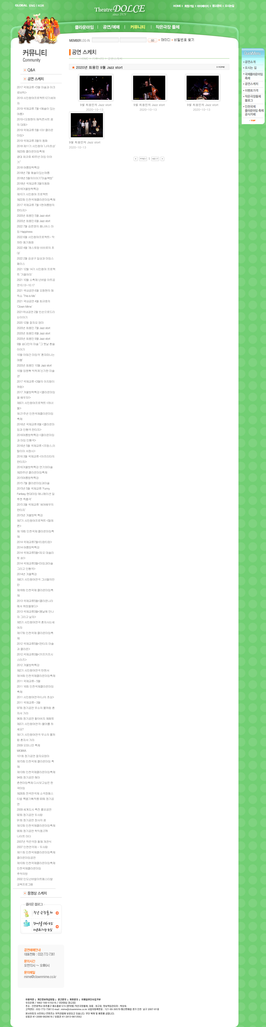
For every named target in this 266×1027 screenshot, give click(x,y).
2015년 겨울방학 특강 (30, 515)
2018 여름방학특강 (28, 167)
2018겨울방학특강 (27, 189)
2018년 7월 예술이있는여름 (33, 173)
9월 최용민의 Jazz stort (95, 105)
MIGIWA (21, 751)
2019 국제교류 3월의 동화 (32, 141)
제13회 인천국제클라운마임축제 (36, 772)
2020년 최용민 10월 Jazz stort (34, 365)
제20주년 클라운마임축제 (32, 472)
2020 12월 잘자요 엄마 (30, 322)
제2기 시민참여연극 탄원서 (33, 670)
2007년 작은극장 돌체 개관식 (34, 841)
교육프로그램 (25, 884)
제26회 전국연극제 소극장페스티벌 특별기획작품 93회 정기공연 (35, 798)
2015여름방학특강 (27, 478)
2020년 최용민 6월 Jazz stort (33, 221)
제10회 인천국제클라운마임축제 (36, 863)
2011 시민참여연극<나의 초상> (35, 697)
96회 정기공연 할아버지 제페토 (35, 718)
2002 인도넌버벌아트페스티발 (35, 879)
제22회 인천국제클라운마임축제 (36, 199)
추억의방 (22, 874)
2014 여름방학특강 (28, 547)
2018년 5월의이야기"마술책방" (35, 178)
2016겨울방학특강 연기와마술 (35, 467)
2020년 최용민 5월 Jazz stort (33, 215)
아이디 (165, 39)
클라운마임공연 (26, 858)
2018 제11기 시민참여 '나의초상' (36, 146)
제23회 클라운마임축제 (30, 151)
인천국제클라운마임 (29, 868)
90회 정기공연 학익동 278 (32, 831)
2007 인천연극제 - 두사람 (32, 847)
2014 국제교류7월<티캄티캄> (34, 542)
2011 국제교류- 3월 (28, 702)
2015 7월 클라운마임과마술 (33, 483)
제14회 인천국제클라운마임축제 (36, 676)
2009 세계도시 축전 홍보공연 (34, 809)
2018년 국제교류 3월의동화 (33, 183)
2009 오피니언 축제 (28, 745)
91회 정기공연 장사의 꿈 (31, 820)
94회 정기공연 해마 (28, 777)
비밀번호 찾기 (183, 39)
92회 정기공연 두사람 (30, 815)
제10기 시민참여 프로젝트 (32, 194)
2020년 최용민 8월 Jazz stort (33, 333)
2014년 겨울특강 (27, 574)
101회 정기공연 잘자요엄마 (33, 756)
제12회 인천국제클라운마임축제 (36, 825)
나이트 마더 (24, 836)
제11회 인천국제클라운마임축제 (36, 852)
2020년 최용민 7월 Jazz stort (33, 328)
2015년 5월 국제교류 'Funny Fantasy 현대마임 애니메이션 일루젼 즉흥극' (36, 493)
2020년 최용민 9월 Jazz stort (33, 339)
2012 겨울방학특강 (28, 665)
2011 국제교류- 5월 (28, 681)
